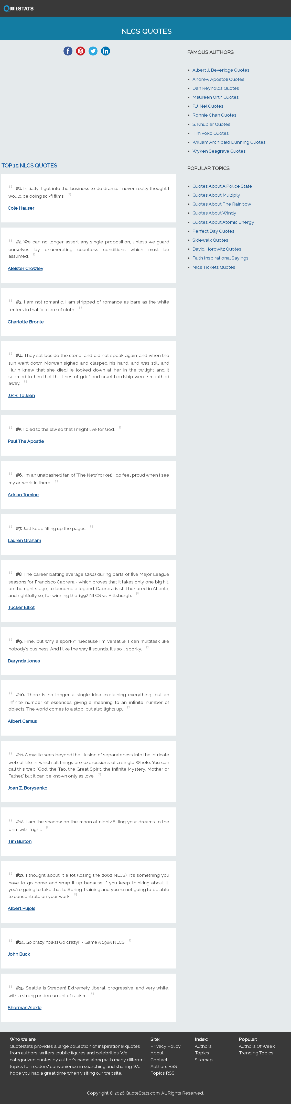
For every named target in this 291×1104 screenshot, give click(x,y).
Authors (203, 1046)
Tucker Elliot (21, 607)
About (157, 1052)
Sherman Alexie (24, 1007)
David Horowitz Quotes (216, 249)
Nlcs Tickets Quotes (213, 267)
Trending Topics (256, 1052)
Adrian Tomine (23, 494)
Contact (158, 1059)
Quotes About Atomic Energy (223, 222)
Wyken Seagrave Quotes (219, 151)
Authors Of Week (257, 1046)
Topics (202, 1052)
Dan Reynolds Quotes (215, 88)
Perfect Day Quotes (213, 231)
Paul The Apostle (26, 441)
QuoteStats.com (143, 1093)
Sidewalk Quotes (210, 240)
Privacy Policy (165, 1046)
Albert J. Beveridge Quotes (221, 70)
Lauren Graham (24, 540)
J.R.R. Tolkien (21, 395)
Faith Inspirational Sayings (220, 258)
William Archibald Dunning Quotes (229, 142)
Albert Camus (22, 721)
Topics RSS (162, 1073)
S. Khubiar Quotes (211, 124)
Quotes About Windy (214, 213)
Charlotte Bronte (26, 321)
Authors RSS (163, 1066)
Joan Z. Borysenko (27, 788)
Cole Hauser (21, 208)
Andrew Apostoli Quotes (218, 79)
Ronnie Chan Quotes (214, 115)
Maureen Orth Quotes (215, 97)
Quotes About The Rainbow (221, 204)
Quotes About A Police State (222, 186)
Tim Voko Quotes (210, 133)
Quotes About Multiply (216, 195)
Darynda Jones (24, 660)
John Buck (19, 954)
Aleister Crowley (25, 268)
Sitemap (204, 1059)
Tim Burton (19, 841)
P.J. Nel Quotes (207, 106)
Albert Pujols (21, 908)
